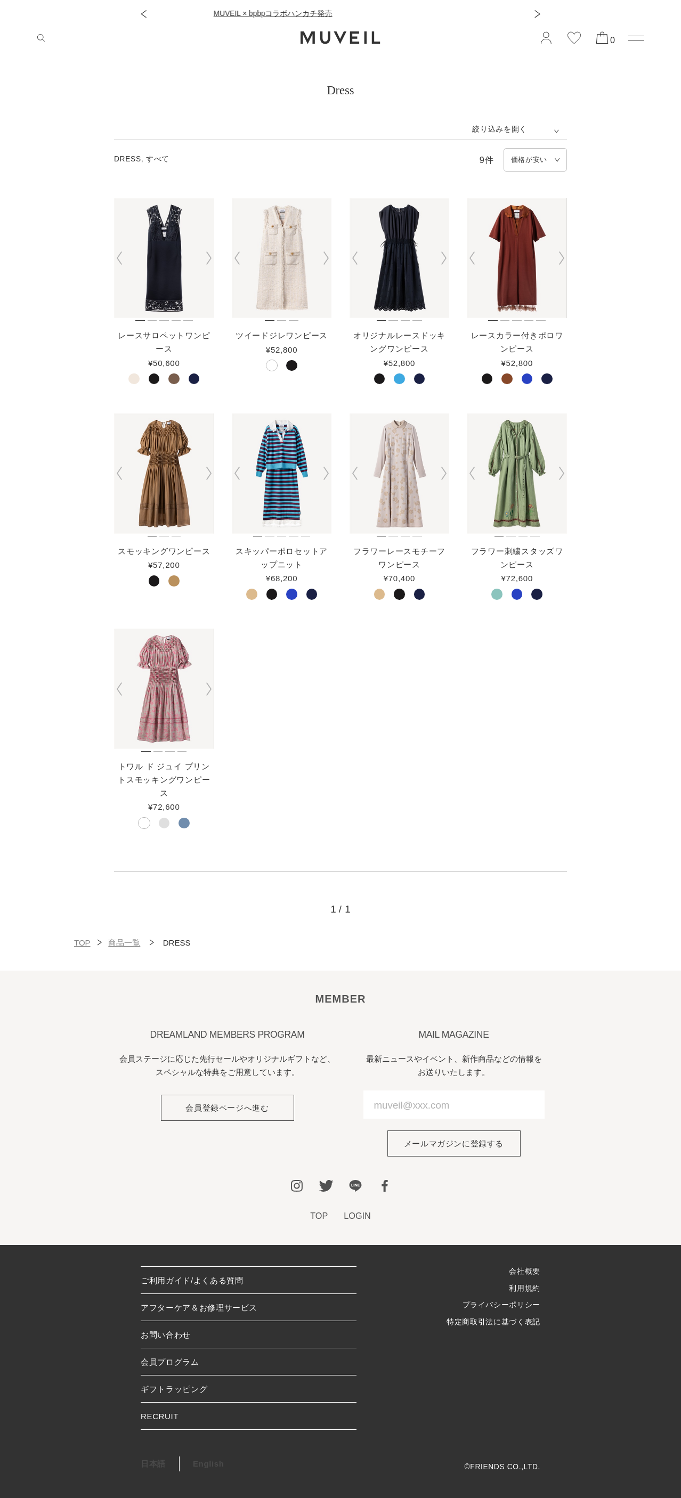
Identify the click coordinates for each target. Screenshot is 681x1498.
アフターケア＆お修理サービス (199, 1307)
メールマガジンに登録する (454, 1143)
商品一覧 (124, 942)
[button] (144, 14)
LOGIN (357, 1215)
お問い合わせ (166, 1334)
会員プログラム (170, 1361)
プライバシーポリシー (502, 1305)
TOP (82, 942)
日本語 (153, 1463)
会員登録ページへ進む (227, 1107)
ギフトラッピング (174, 1389)
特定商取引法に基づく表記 (493, 1322)
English (208, 1463)
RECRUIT (160, 1416)
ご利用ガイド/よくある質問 (192, 1280)
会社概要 (524, 1271)
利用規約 (524, 1288)
